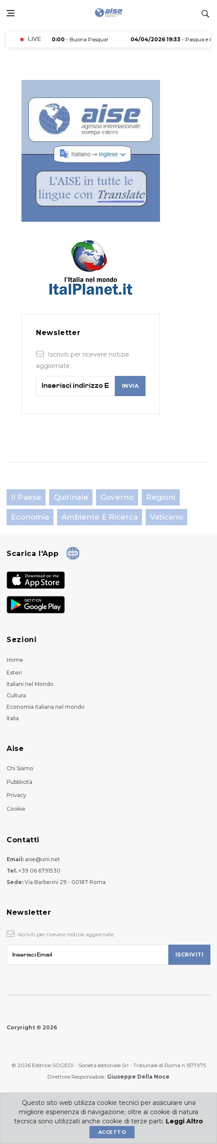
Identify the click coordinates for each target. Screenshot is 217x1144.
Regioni (160, 497)
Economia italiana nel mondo (46, 707)
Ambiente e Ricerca (99, 516)
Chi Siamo (20, 768)
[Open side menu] (10, 13)
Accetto (112, 1132)
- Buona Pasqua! (65, 39)
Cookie (16, 808)
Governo (117, 497)
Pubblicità (19, 782)
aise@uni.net (42, 859)
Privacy (16, 795)
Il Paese (26, 497)
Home (15, 660)
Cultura (16, 695)
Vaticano (166, 516)
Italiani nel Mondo (30, 684)
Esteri (14, 672)
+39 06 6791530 (39, 870)
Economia (30, 516)
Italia (13, 718)
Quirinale (70, 497)
